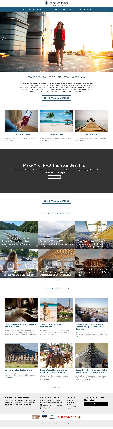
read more (10, 140)
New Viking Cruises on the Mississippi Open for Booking (55, 273)
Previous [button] (3, 38)
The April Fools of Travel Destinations (51, 325)
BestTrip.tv (70, 411)
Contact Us (70, 405)
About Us (70, 403)
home (22, 9)
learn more (33, 334)
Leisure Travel (56, 134)
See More (56, 280)
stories (57, 9)
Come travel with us (56, 98)
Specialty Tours (91, 134)
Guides (69, 407)
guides (49, 9)
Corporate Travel (21, 134)
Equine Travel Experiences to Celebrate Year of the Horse (53, 371)
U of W (64, 9)
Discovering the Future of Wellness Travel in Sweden (21, 325)
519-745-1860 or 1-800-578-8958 (52, 408)
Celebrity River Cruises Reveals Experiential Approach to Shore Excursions (89, 326)
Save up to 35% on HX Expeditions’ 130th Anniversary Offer (56, 244)
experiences (40, 9)
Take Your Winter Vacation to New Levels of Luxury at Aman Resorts (93, 272)
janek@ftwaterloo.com (49, 410)
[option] (56, 42)
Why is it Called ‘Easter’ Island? (19, 370)
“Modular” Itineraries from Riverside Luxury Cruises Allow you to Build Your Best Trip (17, 242)
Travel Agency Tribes (66, 425)
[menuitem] (22, 9)
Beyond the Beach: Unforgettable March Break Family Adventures (91, 371)
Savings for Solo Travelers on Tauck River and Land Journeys (18, 273)
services (29, 9)
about (81, 9)
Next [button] (109, 38)
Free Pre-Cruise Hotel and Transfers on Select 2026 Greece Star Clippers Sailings (92, 244)
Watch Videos (54, 177)
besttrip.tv (73, 9)
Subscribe (96, 406)
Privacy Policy (71, 409)
